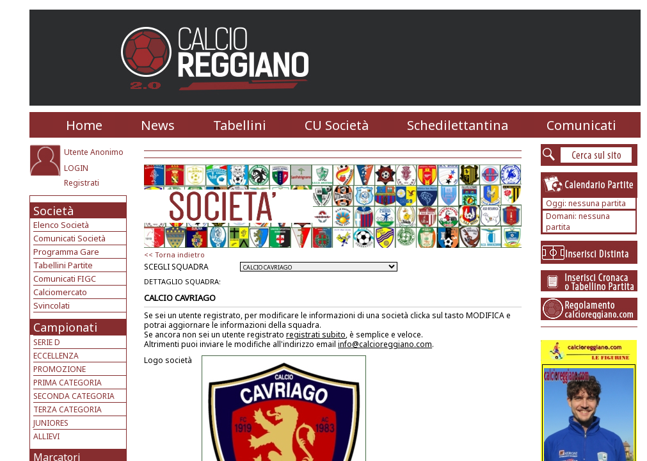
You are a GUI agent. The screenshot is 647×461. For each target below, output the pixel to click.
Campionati (65, 327)
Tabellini (239, 125)
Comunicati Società (69, 238)
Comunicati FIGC (64, 278)
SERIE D (46, 342)
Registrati (81, 182)
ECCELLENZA (56, 355)
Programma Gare (66, 251)
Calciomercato (60, 292)
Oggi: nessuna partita (586, 203)
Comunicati (581, 125)
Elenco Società (61, 224)
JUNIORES (50, 422)
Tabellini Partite (63, 265)
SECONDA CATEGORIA (74, 396)
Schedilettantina (457, 125)
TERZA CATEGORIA (67, 409)
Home (84, 125)
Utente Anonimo (94, 152)
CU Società (337, 125)
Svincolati (51, 305)
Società (53, 210)
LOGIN (76, 168)
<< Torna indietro (174, 254)
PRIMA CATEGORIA (67, 382)
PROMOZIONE (59, 369)
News (158, 125)
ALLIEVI (46, 436)
